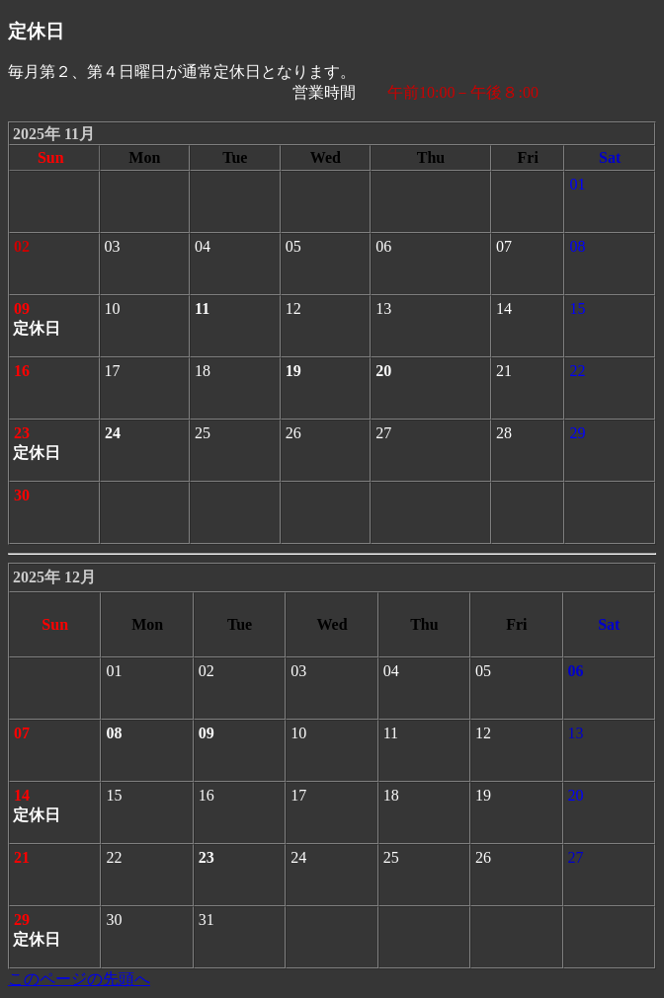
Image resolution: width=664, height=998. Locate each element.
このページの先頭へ (79, 978)
